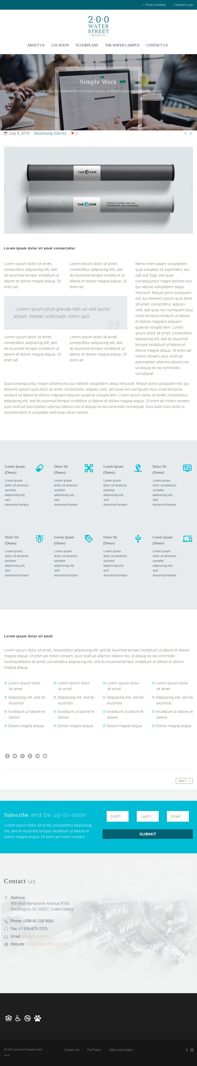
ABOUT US (35, 45)
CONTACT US (157, 45)
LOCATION (60, 45)
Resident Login (184, 4)
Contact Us (71, 1050)
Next (185, 780)
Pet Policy (94, 1050)
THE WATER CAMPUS (122, 45)
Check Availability (155, 4)
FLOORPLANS (87, 45)
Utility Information (121, 1050)
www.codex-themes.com (47, 944)
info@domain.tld (35, 936)
